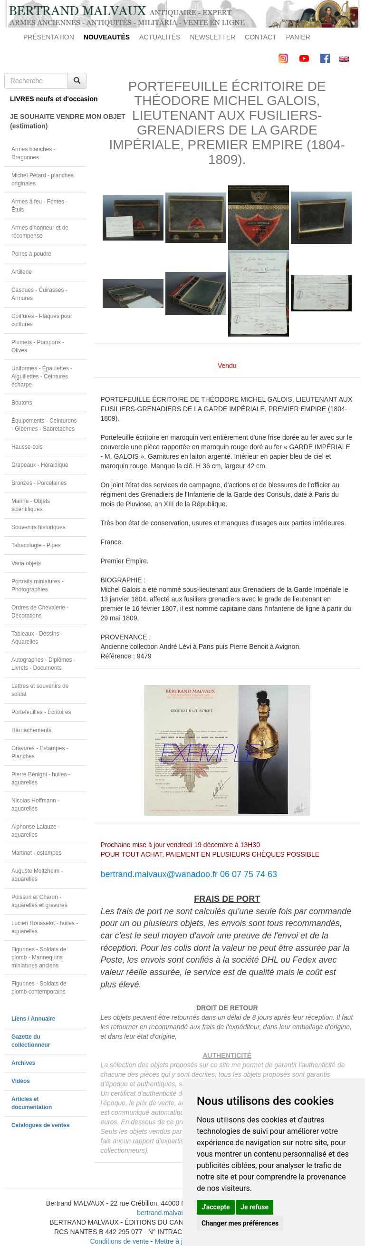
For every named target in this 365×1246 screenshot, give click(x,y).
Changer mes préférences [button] (240, 1223)
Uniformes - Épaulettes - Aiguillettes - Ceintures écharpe (41, 376)
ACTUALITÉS (159, 37)
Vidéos (20, 1081)
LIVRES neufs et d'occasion (48, 99)
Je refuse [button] (254, 1207)
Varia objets (26, 563)
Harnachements (31, 730)
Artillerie (21, 272)
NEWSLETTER (212, 37)
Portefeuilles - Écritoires (41, 712)
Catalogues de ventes (40, 1125)
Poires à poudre (31, 254)
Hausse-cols (26, 447)
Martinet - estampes (36, 853)
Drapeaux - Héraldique (39, 465)
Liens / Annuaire (33, 1018)
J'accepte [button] (216, 1207)
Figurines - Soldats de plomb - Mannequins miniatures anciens (39, 957)
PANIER (298, 37)
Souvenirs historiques (38, 527)
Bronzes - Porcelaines (39, 483)
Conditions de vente (119, 1241)
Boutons (21, 402)
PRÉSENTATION (48, 37)
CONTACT (261, 37)
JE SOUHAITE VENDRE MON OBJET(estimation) (48, 121)
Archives (23, 1063)
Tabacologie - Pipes (36, 545)
